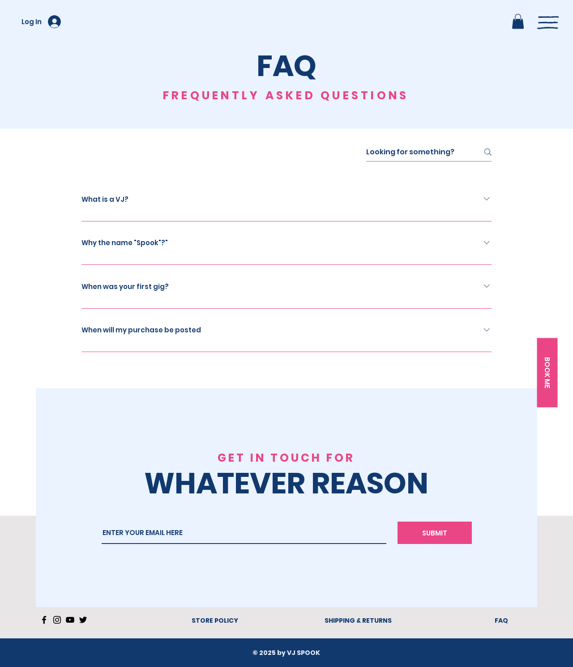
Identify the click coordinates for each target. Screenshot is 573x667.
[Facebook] (44, 620)
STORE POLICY (215, 620)
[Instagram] (57, 620)
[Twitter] (83, 620)
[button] (518, 21)
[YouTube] (70, 620)
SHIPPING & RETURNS (358, 620)
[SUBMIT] (435, 533)
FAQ (501, 620)
